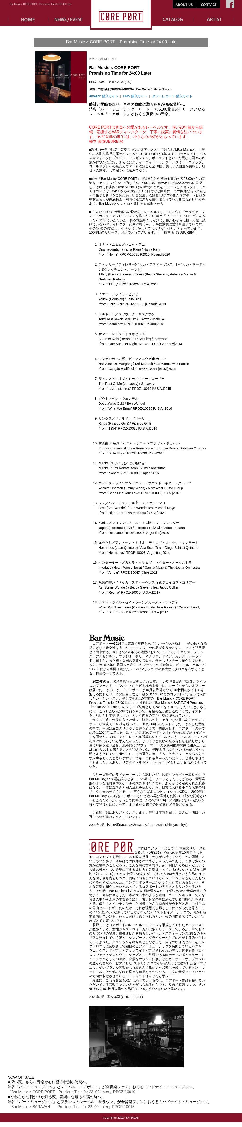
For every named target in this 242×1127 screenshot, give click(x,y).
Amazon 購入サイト (104, 96)
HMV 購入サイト (135, 96)
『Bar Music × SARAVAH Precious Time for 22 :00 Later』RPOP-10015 (71, 1107)
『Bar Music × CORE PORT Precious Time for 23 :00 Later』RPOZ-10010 (71, 1092)
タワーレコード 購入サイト (172, 96)
